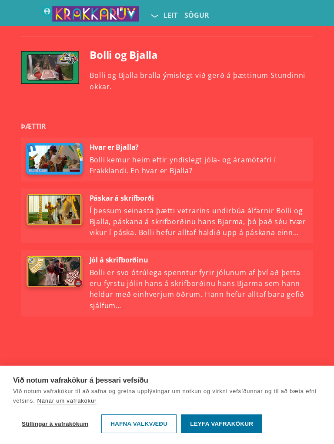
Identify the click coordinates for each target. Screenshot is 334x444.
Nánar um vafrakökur (67, 400)
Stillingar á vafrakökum (55, 423)
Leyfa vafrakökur (221, 423)
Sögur (196, 15)
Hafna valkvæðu (138, 423)
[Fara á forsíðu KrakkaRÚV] (90, 15)
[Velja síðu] (154, 15)
